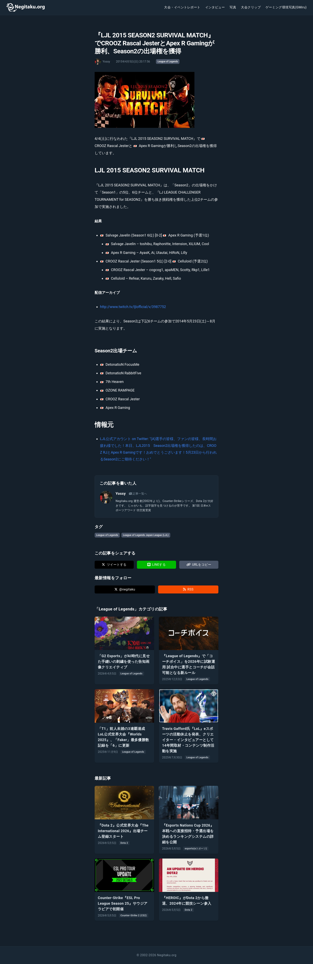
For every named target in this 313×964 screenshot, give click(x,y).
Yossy (121, 493)
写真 (233, 7)
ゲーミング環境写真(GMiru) (286, 7)
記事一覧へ (138, 493)
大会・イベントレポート (182, 7)
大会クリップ (251, 7)
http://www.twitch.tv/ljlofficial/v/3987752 (133, 307)
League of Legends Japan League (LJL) (146, 535)
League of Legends (167, 61)
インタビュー (215, 7)
